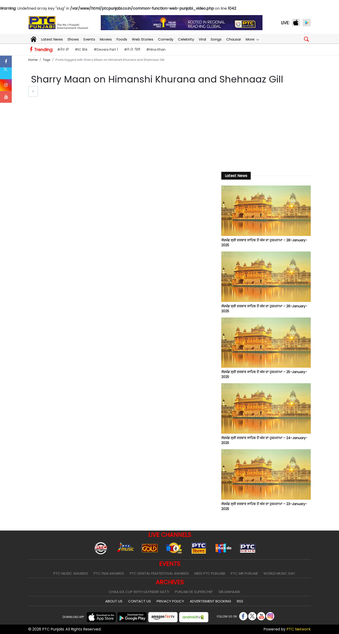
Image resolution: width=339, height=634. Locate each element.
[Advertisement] (266, 128)
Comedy (165, 39)
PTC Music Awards (70, 573)
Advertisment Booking (210, 601)
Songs (216, 39)
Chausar (233, 39)
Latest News (52, 39)
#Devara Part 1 (106, 49)
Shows (73, 39)
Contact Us (139, 601)
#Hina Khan (155, 49)
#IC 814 (81, 49)
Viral (202, 39)
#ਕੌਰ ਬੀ (63, 49)
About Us (113, 601)
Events (89, 39)
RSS (240, 601)
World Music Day (279, 573)
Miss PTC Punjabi (209, 573)
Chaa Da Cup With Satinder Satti (139, 591)
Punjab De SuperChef (194, 591)
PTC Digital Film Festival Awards (159, 573)
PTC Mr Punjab (244, 573)
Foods (122, 39)
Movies (106, 39)
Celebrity (186, 39)
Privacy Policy (170, 601)
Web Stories (142, 39)
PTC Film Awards (109, 573)
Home (33, 60)
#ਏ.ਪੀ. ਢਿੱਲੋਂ (132, 49)
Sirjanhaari (229, 591)
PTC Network (299, 629)
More (252, 39)
